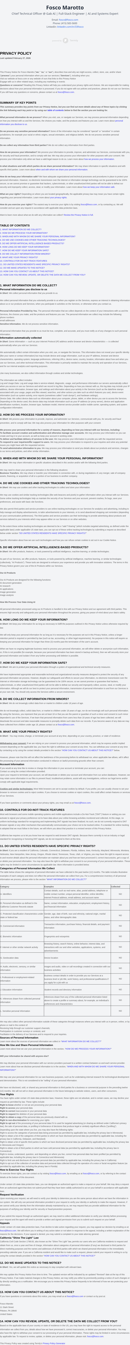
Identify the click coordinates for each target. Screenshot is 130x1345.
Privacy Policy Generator (54, 1343)
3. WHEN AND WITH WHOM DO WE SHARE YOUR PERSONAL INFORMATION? (37, 236)
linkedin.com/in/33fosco (70, 26)
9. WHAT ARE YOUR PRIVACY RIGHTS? (19, 257)
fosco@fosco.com (68, 19)
